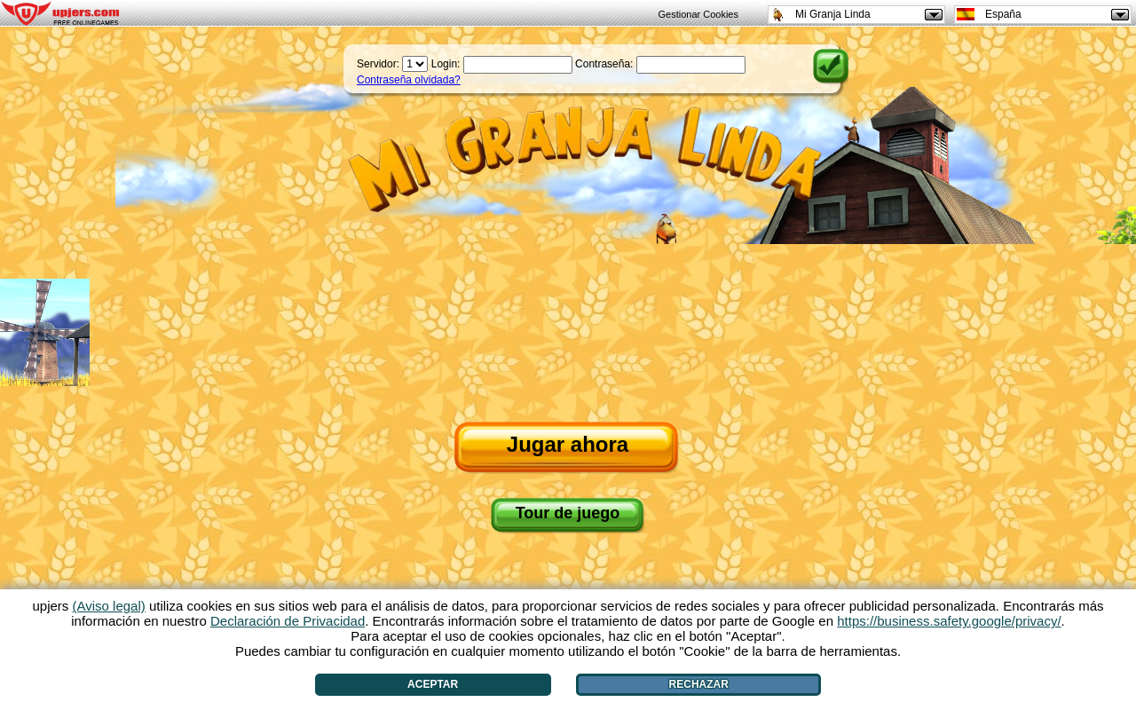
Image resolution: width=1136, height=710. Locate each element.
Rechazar (699, 684)
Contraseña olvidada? (409, 80)
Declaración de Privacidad (287, 620)
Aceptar (432, 684)
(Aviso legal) (109, 605)
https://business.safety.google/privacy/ (949, 620)
